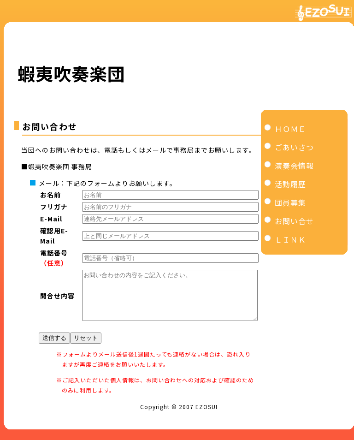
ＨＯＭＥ (290, 128)
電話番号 (54, 252)
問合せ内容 (57, 300)
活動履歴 (290, 184)
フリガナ (54, 206)
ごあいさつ (294, 147)
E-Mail (51, 218)
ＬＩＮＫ (290, 239)
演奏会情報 (294, 165)
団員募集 (290, 202)
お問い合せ (294, 220)
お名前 (50, 194)
